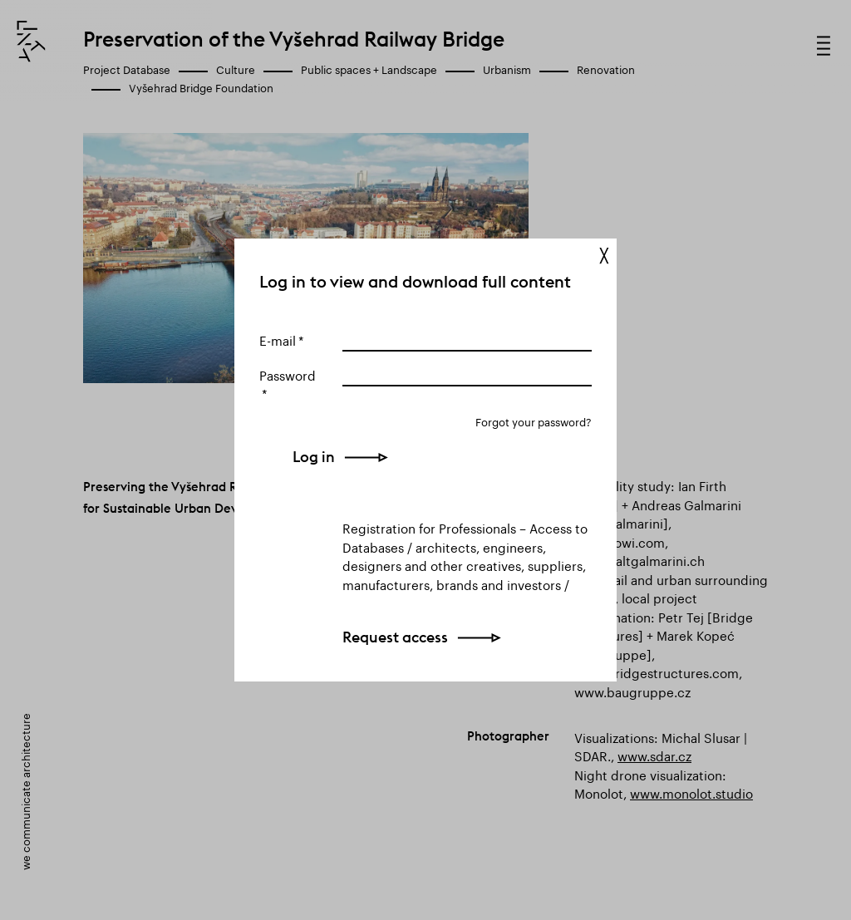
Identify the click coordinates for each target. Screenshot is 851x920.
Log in (363, 456)
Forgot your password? (533, 421)
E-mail (277, 339)
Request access (395, 637)
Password (287, 374)
